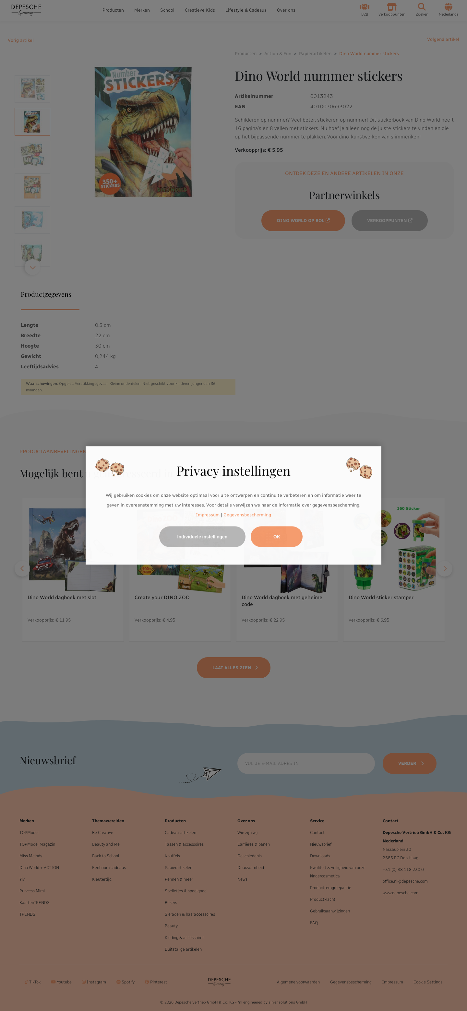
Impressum (208, 514)
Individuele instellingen (202, 537)
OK (276, 537)
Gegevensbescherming (247, 514)
